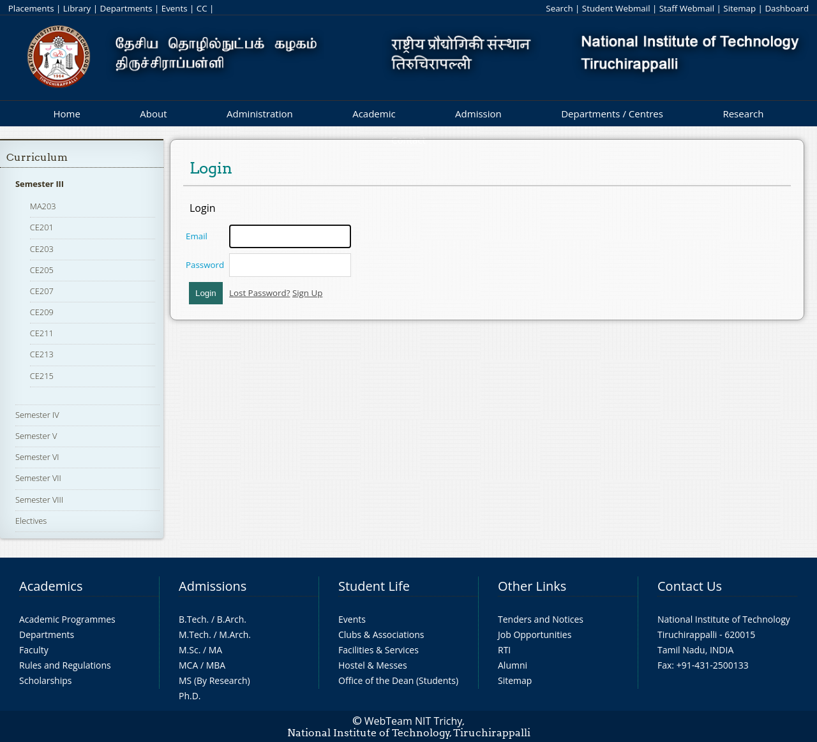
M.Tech (194, 634)
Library (77, 8)
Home (66, 113)
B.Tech (193, 619)
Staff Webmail (686, 8)
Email (196, 236)
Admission (478, 113)
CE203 (42, 249)
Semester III (39, 183)
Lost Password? (259, 293)
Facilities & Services (378, 650)
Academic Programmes (67, 619)
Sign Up (307, 293)
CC (202, 8)
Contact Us (689, 586)
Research (743, 113)
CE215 (42, 376)
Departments (126, 8)
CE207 (42, 291)
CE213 (42, 354)
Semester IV (37, 414)
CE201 (42, 227)
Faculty (34, 650)
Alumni (512, 665)
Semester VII (38, 478)
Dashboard (787, 8)
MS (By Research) (214, 680)
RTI (504, 650)
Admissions (212, 586)
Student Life (374, 586)
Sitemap (739, 8)
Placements (31, 8)
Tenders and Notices (540, 619)
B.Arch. (231, 619)
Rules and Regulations (65, 665)
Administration (260, 113)
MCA (188, 665)
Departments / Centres (612, 113)
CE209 (42, 312)
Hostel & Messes (372, 665)
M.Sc (189, 650)
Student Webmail (616, 8)
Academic (373, 113)
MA (215, 650)
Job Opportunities (534, 634)
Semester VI (37, 457)
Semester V (36, 435)
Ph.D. (190, 696)
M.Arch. (235, 634)
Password (205, 265)
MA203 (43, 206)
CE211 (42, 333)
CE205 (42, 270)
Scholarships (45, 680)
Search (559, 8)
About (153, 113)
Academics (50, 586)
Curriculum (37, 157)
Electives (31, 520)
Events (174, 8)
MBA (216, 665)
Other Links (532, 586)
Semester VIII (39, 499)
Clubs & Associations (381, 634)
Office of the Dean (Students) (398, 680)
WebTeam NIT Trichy (413, 721)
